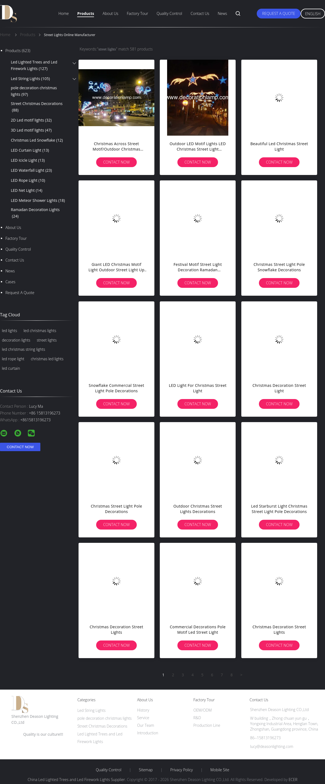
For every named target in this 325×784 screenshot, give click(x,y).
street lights (47, 340)
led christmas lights (40, 330)
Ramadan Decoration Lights (35, 213)
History (143, 710)
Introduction (147, 732)
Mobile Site (219, 770)
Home (63, 13)
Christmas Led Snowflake (37, 140)
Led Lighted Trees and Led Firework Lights (34, 65)
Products (85, 13)
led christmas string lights (23, 349)
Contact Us (200, 13)
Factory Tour (137, 13)
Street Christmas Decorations (37, 107)
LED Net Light (26, 190)
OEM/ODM (202, 710)
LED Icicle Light (28, 160)
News (222, 13)
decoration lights (16, 340)
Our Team (145, 725)
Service (143, 717)
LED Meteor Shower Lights (38, 200)
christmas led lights (47, 358)
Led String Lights (30, 78)
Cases (10, 281)
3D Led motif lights (31, 130)
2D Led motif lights (31, 120)
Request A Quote (278, 13)
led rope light (13, 358)
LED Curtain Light (30, 150)
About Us (110, 13)
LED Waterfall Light (31, 170)
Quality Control (169, 13)
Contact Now (116, 162)
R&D (197, 717)
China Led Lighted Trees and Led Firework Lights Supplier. (77, 779)
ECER (293, 779)
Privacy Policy (181, 770)
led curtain (11, 368)
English (312, 13)
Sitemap (146, 770)
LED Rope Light (28, 180)
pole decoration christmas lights (34, 91)
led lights (9, 330)
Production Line (206, 725)
